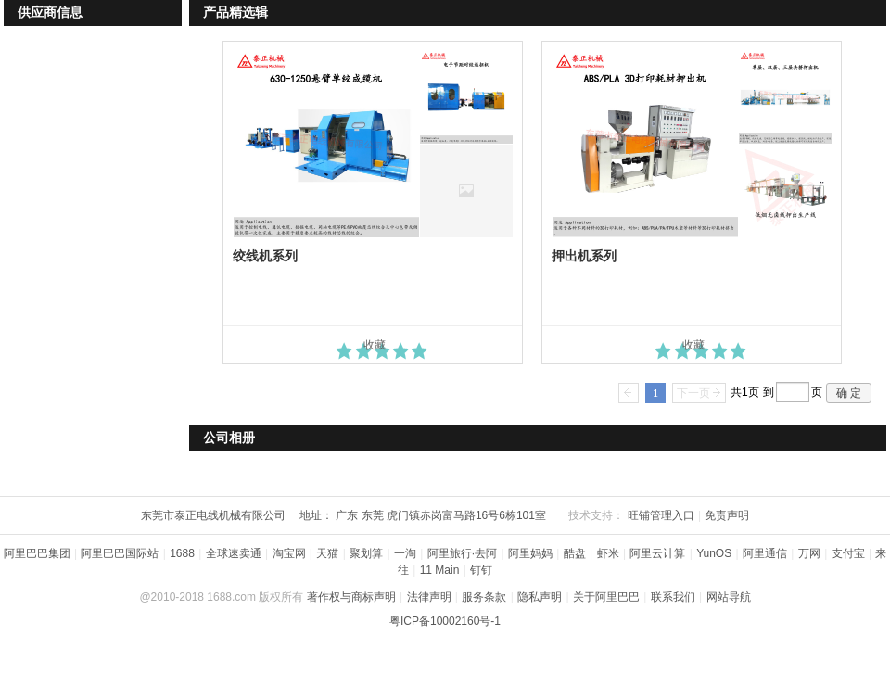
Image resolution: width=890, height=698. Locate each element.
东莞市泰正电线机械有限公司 (213, 515)
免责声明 (727, 515)
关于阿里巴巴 (606, 596)
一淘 (405, 553)
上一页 (628, 393)
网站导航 (728, 596)
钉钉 (481, 570)
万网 (809, 553)
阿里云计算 (657, 553)
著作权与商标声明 (351, 596)
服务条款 (484, 596)
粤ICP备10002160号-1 (445, 621)
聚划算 (366, 553)
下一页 (693, 393)
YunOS (713, 553)
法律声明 (429, 596)
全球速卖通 (233, 553)
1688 (182, 553)
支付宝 (848, 553)
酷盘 (575, 553)
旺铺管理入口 (661, 515)
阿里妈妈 (530, 553)
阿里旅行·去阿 (462, 553)
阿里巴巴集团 (37, 553)
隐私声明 (539, 596)
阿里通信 (765, 553)
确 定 (848, 393)
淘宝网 (289, 553)
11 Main (440, 570)
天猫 (327, 553)
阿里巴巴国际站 (120, 553)
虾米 (608, 553)
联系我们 (673, 596)
